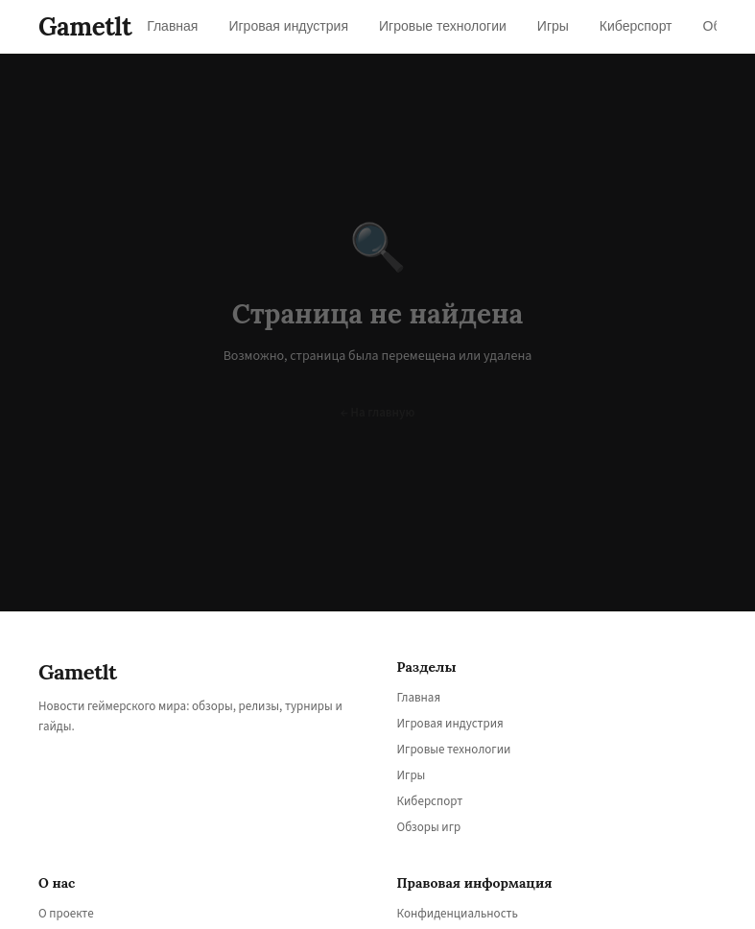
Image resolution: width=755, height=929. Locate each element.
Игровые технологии (454, 749)
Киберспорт (430, 801)
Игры (411, 775)
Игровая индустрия (450, 723)
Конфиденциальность (457, 913)
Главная (419, 697)
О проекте (66, 913)
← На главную (378, 412)
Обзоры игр (429, 827)
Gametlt (84, 26)
